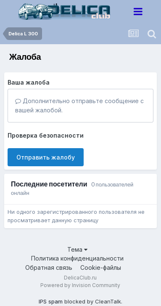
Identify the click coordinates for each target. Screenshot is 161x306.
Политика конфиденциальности (77, 258)
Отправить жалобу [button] (45, 157)
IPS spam (51, 301)
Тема (77, 249)
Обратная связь (48, 267)
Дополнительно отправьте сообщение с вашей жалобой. (79, 105)
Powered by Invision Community (80, 285)
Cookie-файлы (100, 267)
